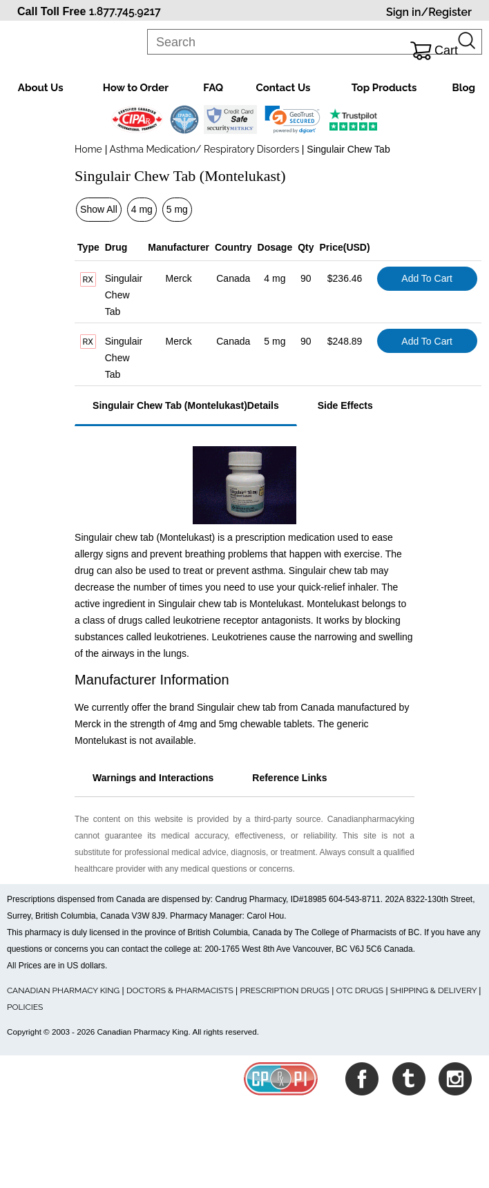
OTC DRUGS (359, 990)
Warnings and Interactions (153, 777)
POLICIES (25, 1007)
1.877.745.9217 (125, 11)
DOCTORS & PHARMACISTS (179, 990)
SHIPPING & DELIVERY (434, 990)
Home (88, 149)
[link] (292, 119)
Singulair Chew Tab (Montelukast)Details (186, 405)
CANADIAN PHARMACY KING (63, 990)
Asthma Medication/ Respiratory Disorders (204, 149)
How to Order (136, 88)
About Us (41, 88)
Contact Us (283, 88)
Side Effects (345, 405)
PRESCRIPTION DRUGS (284, 990)
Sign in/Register (429, 12)
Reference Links (289, 777)
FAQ (213, 88)
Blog (464, 88)
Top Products (384, 88)
